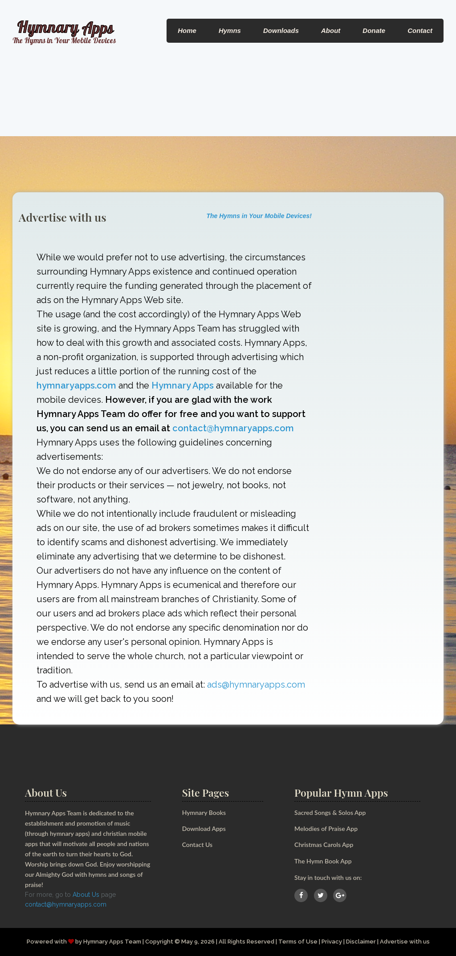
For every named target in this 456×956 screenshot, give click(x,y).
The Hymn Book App (323, 861)
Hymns (230, 30)
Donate (373, 30)
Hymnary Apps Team (112, 941)
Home (187, 30)
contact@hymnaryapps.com (233, 428)
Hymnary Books (204, 812)
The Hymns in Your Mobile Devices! (259, 215)
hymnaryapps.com (76, 385)
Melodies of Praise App (326, 828)
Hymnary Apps (182, 385)
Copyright (159, 941)
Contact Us (197, 844)
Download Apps (204, 828)
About (330, 30)
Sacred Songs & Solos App (330, 812)
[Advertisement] (228, 112)
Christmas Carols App (323, 844)
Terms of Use (298, 941)
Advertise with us (405, 941)
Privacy (332, 941)
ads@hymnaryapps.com (256, 684)
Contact (419, 30)
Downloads (281, 30)
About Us (86, 894)
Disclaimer (361, 941)
